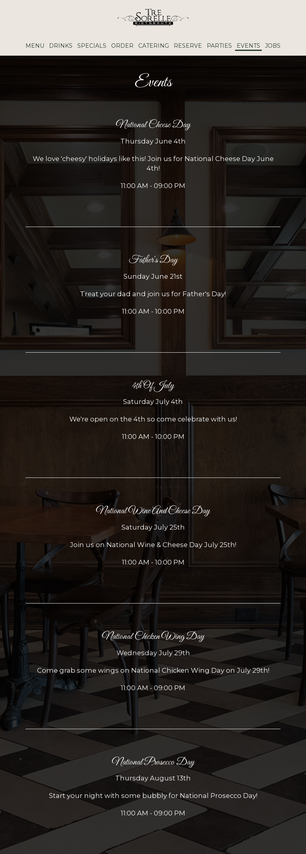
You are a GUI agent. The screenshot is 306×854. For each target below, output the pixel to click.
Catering (153, 45)
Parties (219, 45)
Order (122, 45)
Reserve (188, 45)
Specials (91, 45)
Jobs (272, 45)
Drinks (61, 45)
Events (248, 45)
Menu (35, 45)
